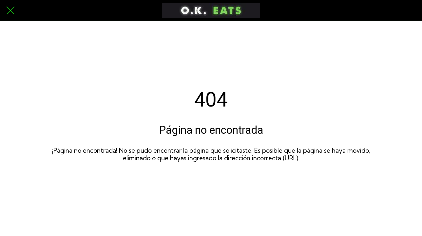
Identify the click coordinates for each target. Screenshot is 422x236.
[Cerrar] (10, 10)
